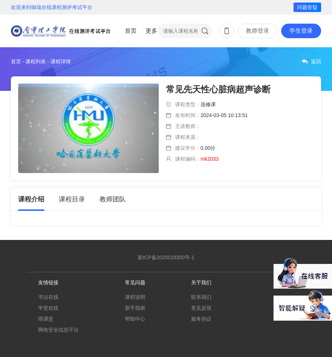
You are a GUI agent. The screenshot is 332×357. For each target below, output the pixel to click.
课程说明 (135, 297)
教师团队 (113, 199)
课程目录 (72, 199)
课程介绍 (31, 199)
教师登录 (257, 31)
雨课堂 (45, 319)
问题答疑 (307, 7)
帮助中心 (135, 319)
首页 (131, 31)
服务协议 (201, 319)
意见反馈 (201, 308)
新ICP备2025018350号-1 (166, 257)
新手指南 (135, 308)
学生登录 (301, 31)
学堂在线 (48, 308)
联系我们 (201, 297)
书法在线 (48, 297)
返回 (316, 61)
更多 (151, 31)
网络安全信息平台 (58, 330)
